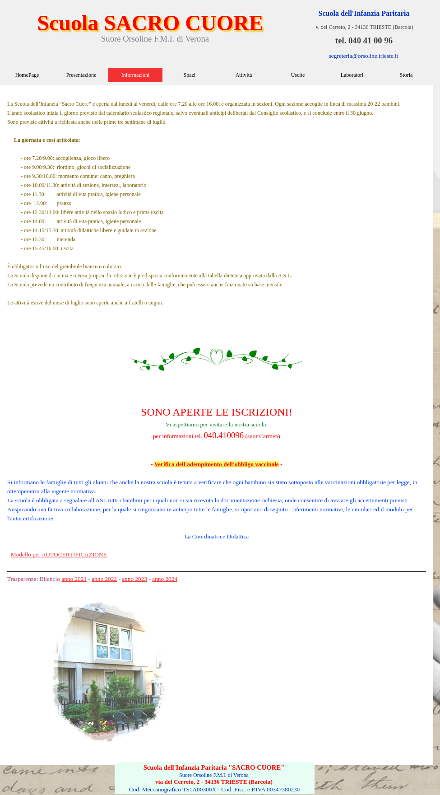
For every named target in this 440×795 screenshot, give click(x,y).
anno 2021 (74, 578)
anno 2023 (134, 578)
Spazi (190, 75)
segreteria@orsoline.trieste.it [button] (363, 55)
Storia (406, 75)
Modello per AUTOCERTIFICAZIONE (59, 554)
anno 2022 (104, 578)
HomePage (27, 75)
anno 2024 (164, 578)
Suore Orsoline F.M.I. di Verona (155, 38)
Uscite (298, 75)
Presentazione (81, 75)
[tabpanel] (216, 338)
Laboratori (352, 75)
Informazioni (135, 75)
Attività (244, 75)
